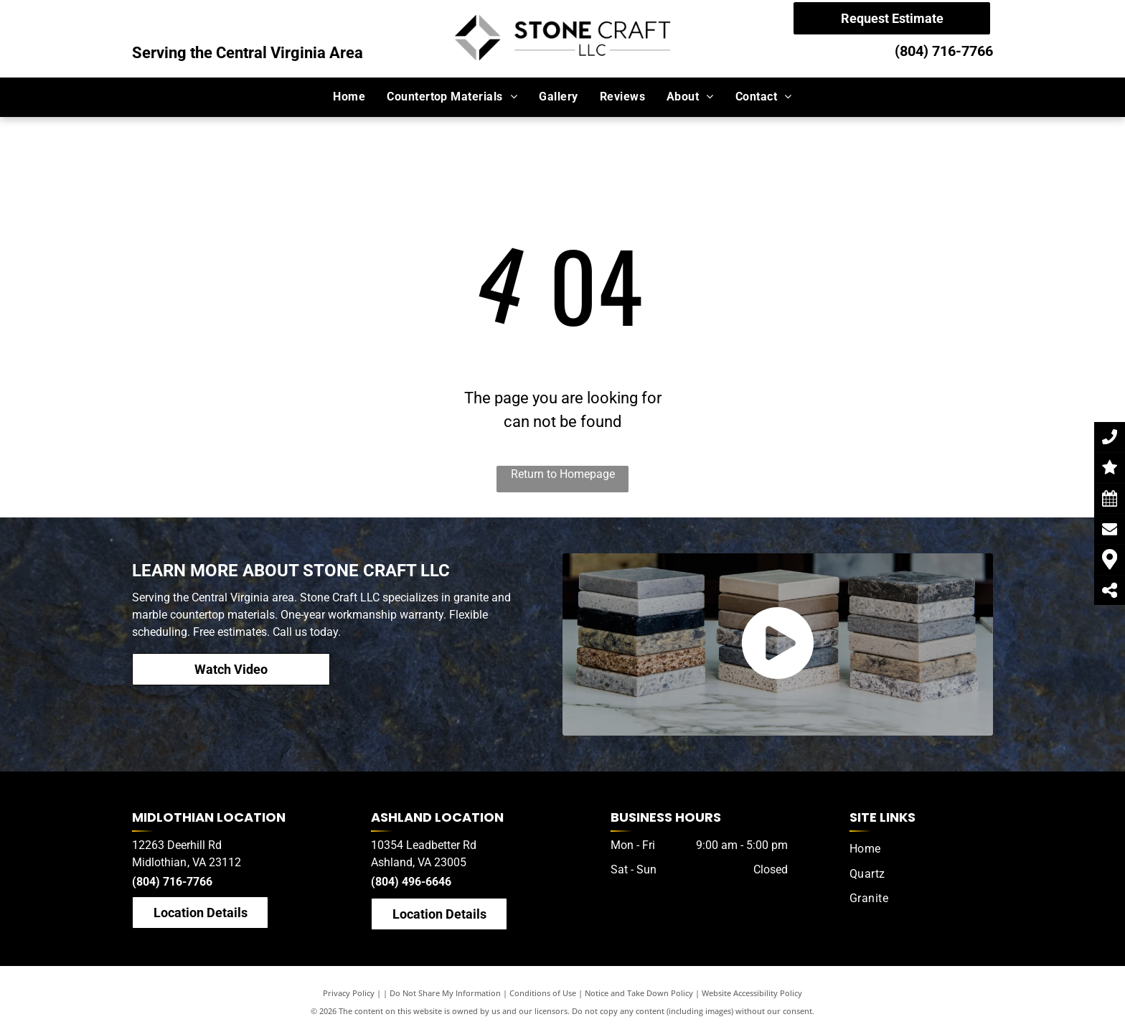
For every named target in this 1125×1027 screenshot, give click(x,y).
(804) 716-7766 (944, 51)
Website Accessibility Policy (752, 993)
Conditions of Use (542, 993)
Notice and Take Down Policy (639, 993)
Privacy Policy (349, 993)
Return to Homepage (563, 474)
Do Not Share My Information (445, 993)
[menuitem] (349, 97)
